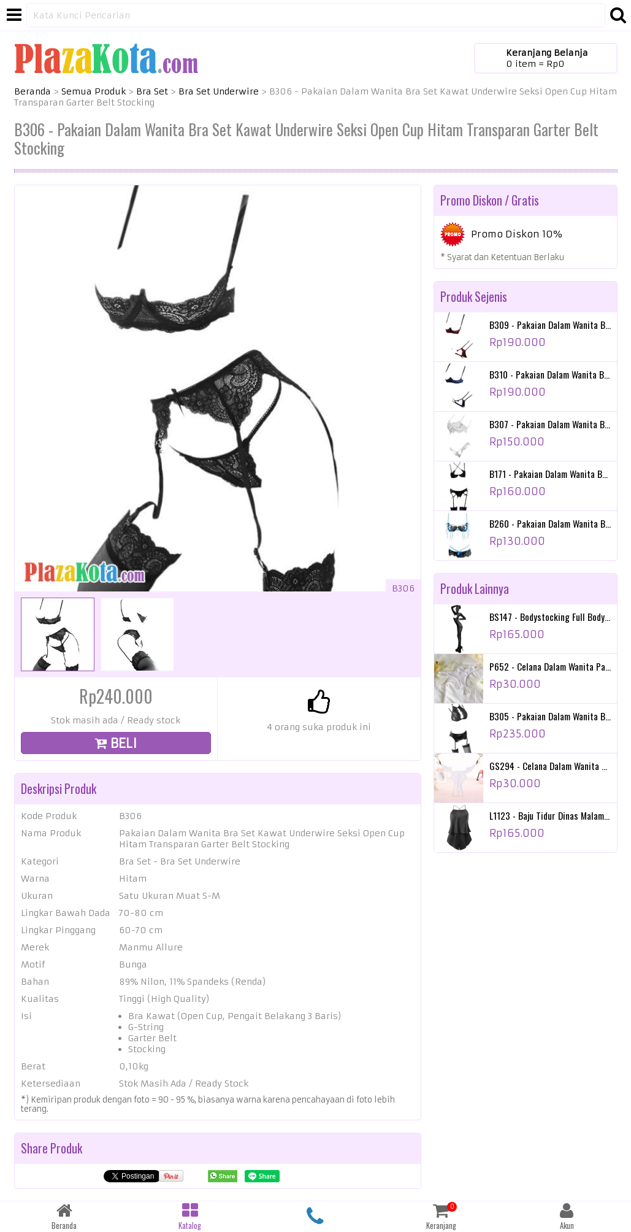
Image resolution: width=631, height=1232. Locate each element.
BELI (116, 743)
